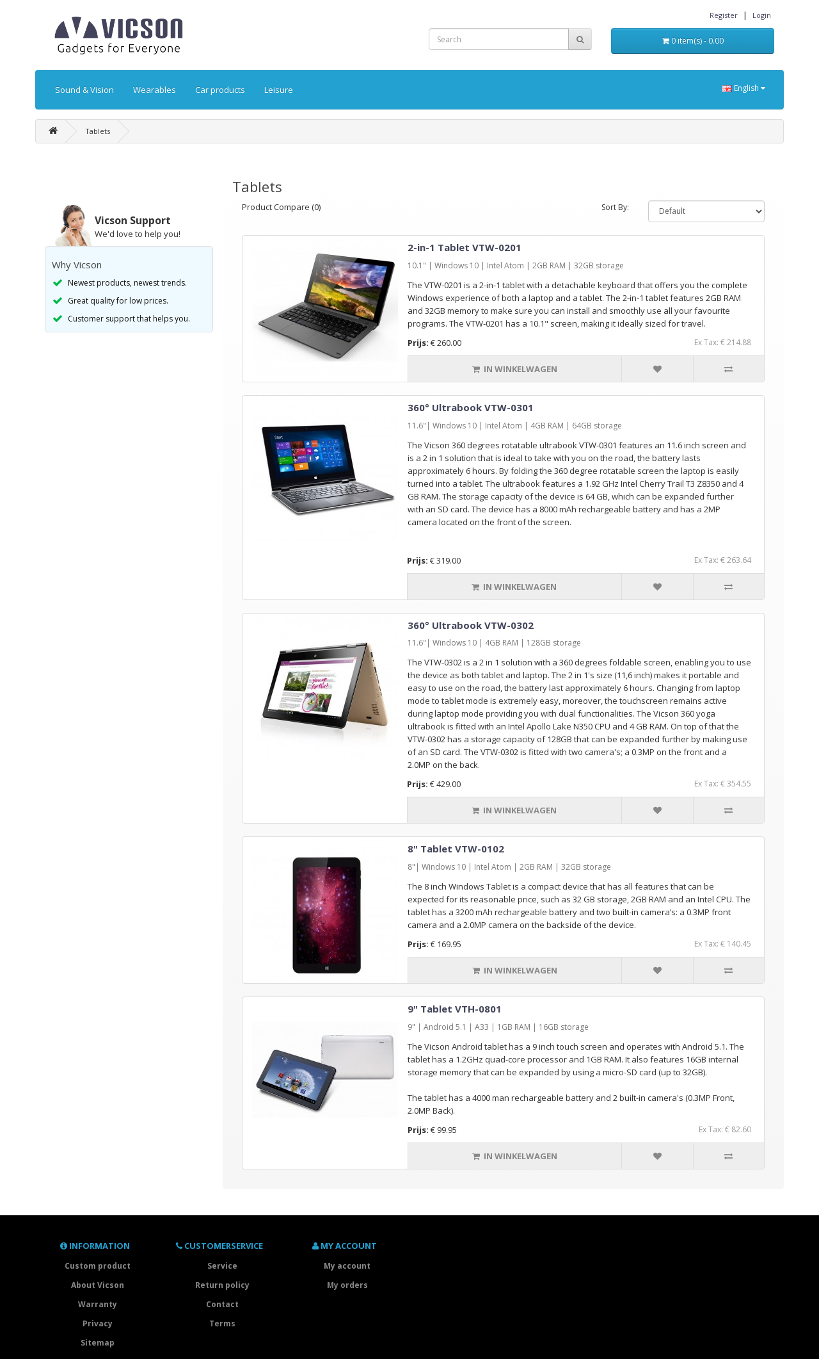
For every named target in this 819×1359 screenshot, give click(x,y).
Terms (222, 1323)
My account (347, 1265)
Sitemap (98, 1342)
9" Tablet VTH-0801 (455, 1008)
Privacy (98, 1323)
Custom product (98, 1265)
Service (222, 1265)
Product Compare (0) (281, 207)
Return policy (222, 1285)
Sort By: (615, 207)
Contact (222, 1304)
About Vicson (97, 1285)
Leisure (278, 89)
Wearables (154, 89)
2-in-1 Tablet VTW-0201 (464, 247)
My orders (347, 1285)
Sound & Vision (84, 89)
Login (761, 15)
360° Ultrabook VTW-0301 (471, 407)
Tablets (97, 131)
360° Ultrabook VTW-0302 (471, 625)
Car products (220, 89)
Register (724, 15)
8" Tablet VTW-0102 (456, 848)
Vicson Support (133, 220)
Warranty (97, 1304)
